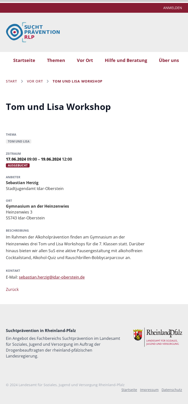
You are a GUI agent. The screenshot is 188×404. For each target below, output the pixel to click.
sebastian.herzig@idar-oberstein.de (52, 277)
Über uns (169, 60)
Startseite (24, 60)
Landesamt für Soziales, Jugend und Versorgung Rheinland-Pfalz (72, 384)
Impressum (149, 389)
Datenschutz (172, 389)
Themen (56, 60)
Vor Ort (85, 60)
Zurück (12, 289)
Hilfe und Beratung (126, 60)
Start (11, 81)
